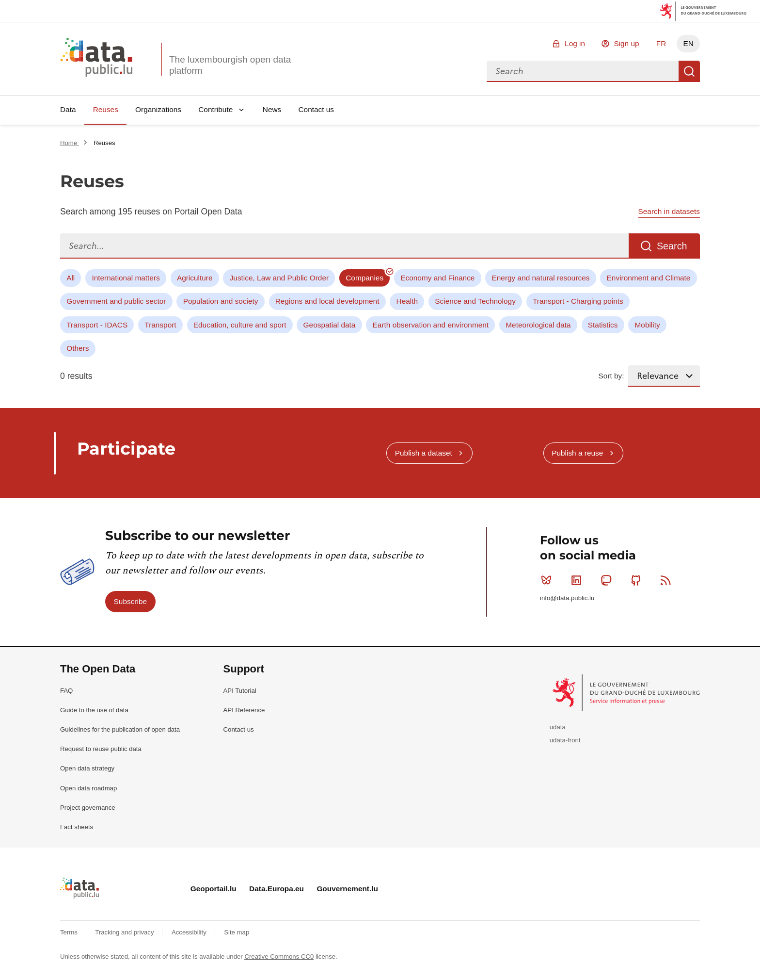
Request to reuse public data (101, 748)
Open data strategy (87, 768)
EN (688, 43)
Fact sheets (76, 827)
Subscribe (130, 601)
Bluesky (548, 580)
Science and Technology (475, 301)
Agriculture (195, 278)
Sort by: (611, 376)
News (272, 109)
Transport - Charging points (578, 301)
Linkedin (578, 580)
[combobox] (583, 71)
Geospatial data (329, 325)
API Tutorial (239, 690)
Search (689, 71)
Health (407, 301)
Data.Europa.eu (276, 888)
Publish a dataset (423, 453)
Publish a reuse (577, 453)
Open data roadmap (88, 788)
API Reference (244, 710)
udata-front (565, 740)
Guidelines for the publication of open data (120, 729)
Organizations (158, 109)
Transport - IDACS (96, 325)
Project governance (87, 807)
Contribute (215, 109)
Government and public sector (116, 301)
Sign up (626, 43)
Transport (160, 325)
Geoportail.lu (213, 888)
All (70, 278)
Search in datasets (669, 211)
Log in (575, 43)
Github (638, 580)
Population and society (220, 301)
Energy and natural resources (541, 278)
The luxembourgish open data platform (230, 65)
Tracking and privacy (125, 932)
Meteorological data (538, 325)
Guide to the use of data (94, 710)
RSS (667, 580)
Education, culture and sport (239, 325)
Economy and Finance (437, 278)
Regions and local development (327, 301)
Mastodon (608, 580)
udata (558, 727)
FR (661, 43)
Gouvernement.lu (347, 888)
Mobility (647, 325)
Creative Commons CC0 (279, 956)
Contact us (316, 109)
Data (68, 109)
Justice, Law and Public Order (279, 278)
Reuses (105, 109)
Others (77, 348)
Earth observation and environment (431, 325)
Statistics (603, 325)
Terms (69, 932)
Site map (236, 932)
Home (69, 143)
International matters (125, 278)
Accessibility (190, 932)
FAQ (66, 690)
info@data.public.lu (567, 598)
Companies (364, 278)
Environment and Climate (649, 278)
